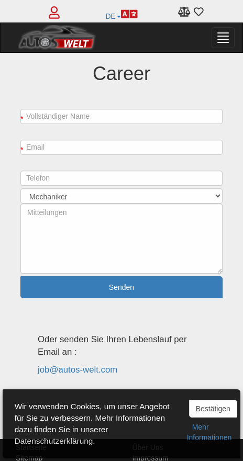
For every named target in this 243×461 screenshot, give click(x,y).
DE (122, 13)
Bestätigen (213, 408)
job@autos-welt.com (77, 370)
